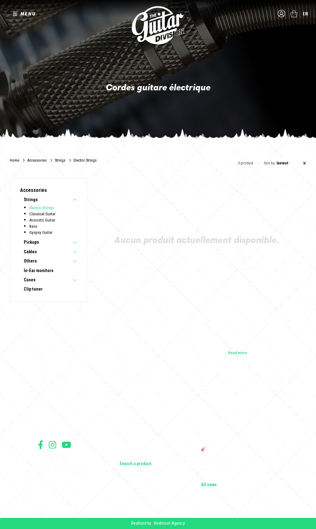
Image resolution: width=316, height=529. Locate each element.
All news (209, 484)
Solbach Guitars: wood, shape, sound (234, 476)
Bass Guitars (130, 420)
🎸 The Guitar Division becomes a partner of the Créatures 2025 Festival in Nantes (237, 452)
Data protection (50, 480)
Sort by (269, 163)
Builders (45, 403)
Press (43, 429)
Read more (237, 352)
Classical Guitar (42, 213)
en (305, 13)
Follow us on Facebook (40, 444)
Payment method (50, 487)
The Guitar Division (158, 25)
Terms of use (48, 459)
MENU (28, 13)
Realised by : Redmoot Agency (158, 523)
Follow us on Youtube (66, 444)
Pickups (31, 242)
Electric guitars (132, 403)
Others (30, 261)
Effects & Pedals (134, 438)
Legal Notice (48, 473)
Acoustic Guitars (134, 412)
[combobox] (290, 163)
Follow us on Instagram (52, 444)
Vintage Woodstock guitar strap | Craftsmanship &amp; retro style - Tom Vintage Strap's (235, 422)
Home (14, 160)
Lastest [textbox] (291, 163)
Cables (30, 252)
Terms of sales (49, 466)
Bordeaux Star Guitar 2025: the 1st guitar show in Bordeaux (236, 465)
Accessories (37, 160)
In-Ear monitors (38, 271)
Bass (33, 226)
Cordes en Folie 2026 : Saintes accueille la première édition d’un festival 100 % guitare (239, 406)
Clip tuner (33, 289)
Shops (43, 412)
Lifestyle (127, 455)
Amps (124, 429)
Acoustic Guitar (42, 219)
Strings (60, 160)
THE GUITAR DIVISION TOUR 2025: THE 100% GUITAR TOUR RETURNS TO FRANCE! (239, 438)
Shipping (45, 493)
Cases (29, 280)
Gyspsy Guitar (40, 232)
